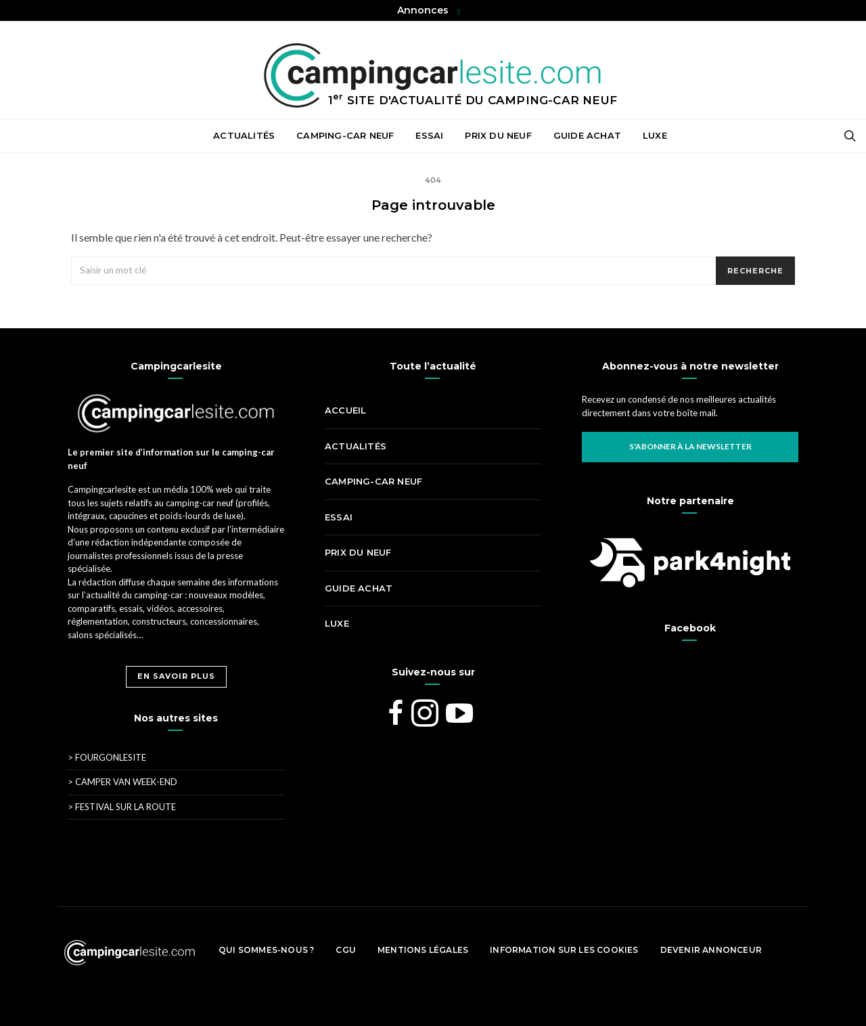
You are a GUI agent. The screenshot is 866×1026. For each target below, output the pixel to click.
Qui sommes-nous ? (266, 950)
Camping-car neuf (345, 135)
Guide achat (587, 135)
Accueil (183, 136)
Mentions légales (423, 950)
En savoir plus (176, 676)
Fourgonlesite (107, 757)
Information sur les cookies (564, 950)
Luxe (655, 135)
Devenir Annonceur (711, 950)
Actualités (244, 135)
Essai (429, 135)
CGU (346, 950)
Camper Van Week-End (122, 781)
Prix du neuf (498, 135)
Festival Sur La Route (122, 806)
